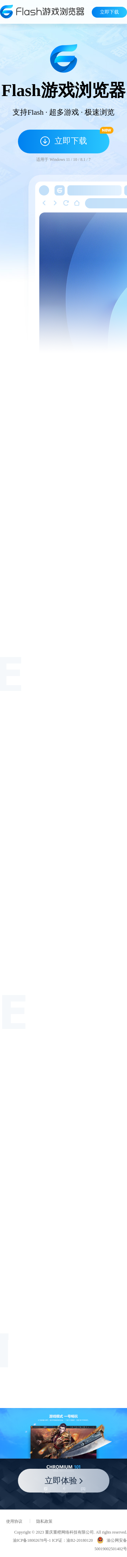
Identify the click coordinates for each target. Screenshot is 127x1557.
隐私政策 (44, 1521)
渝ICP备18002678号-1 (32, 1540)
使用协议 (14, 1521)
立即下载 (109, 12)
